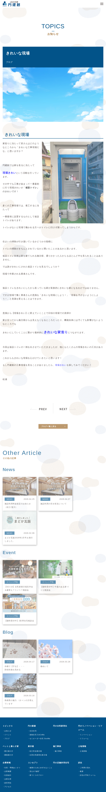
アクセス (7, 684)
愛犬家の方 (8, 649)
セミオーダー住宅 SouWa (40, 636)
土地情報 (83, 649)
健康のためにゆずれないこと (41, 665)
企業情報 (7, 660)
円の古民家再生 (60, 623)
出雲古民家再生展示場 (38, 653)
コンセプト (33, 660)
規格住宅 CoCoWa (37, 632)
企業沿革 (7, 677)
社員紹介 (7, 673)
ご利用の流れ (85, 665)
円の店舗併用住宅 (61, 660)
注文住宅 (33, 629)
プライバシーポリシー (54, 752)
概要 (81, 669)
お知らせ (7, 629)
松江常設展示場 (36, 649)
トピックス (8, 623)
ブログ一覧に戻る (48, 432)
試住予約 (7, 705)
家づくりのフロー (37, 673)
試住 (80, 660)
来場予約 (7, 701)
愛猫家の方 (8, 653)
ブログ (7, 636)
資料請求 (7, 697)
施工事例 (58, 649)
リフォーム (84, 636)
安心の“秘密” (35, 669)
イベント (7, 632)
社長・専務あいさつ (12, 665)
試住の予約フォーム (88, 673)
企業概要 (7, 669)
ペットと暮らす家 (11, 644)
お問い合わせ (9, 692)
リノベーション (86, 632)
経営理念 (7, 680)
